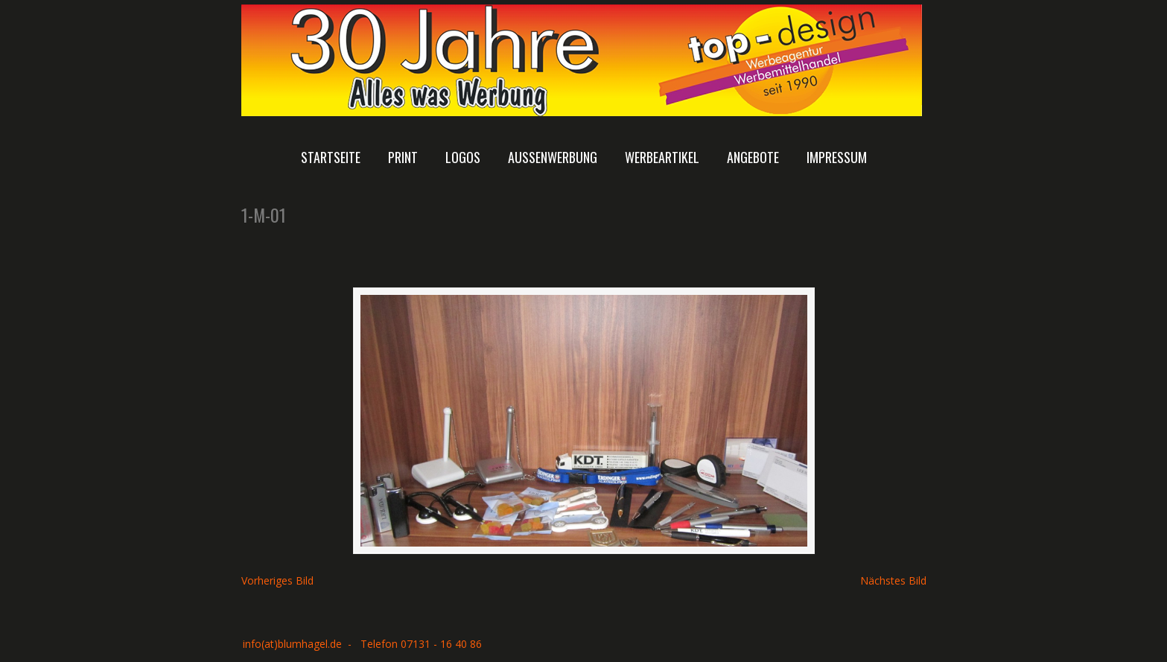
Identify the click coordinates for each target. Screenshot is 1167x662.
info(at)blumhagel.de (292, 644)
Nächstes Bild (893, 580)
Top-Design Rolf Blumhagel (581, 60)
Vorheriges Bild (277, 580)
